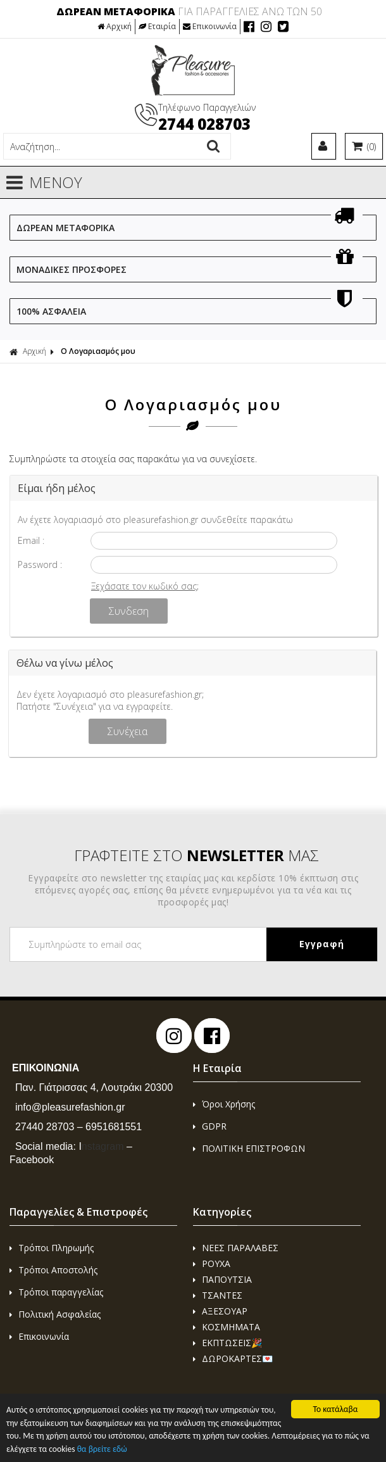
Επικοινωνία (210, 26)
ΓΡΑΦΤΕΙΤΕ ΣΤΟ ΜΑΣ (196, 855)
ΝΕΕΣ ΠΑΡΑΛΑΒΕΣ (235, 1248)
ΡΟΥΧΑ (211, 1263)
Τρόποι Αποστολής (53, 1270)
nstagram (100, 1146)
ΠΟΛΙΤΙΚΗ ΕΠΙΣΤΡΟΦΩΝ (249, 1148)
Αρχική (114, 26)
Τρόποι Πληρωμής (51, 1248)
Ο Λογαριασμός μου (98, 351)
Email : (31, 540)
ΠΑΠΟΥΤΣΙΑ (222, 1279)
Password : (40, 564)
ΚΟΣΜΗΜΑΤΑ (226, 1327)
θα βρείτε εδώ (102, 1449)
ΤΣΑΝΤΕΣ (217, 1295)
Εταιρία (157, 26)
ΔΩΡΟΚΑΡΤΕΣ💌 (233, 1358)
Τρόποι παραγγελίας (56, 1292)
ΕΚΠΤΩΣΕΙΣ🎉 (227, 1343)
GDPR (210, 1126)
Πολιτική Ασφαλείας (55, 1314)
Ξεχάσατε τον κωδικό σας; (145, 586)
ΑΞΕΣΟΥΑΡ (220, 1311)
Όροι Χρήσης (224, 1104)
